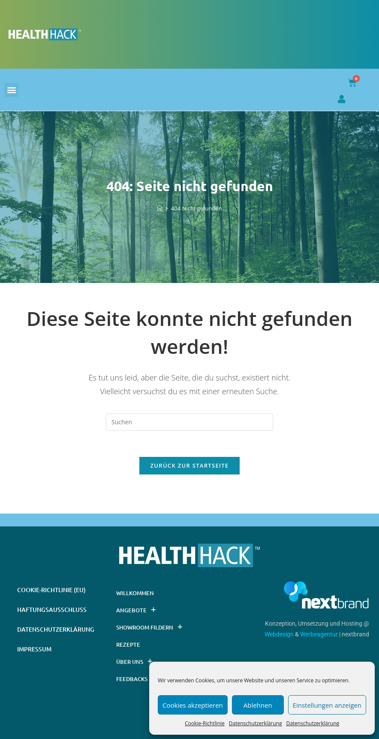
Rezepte (128, 644)
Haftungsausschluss (52, 609)
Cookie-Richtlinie (205, 723)
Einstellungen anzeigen (327, 705)
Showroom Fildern (149, 627)
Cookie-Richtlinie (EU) (51, 590)
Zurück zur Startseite (189, 465)
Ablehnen (258, 705)
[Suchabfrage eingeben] (189, 422)
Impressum (34, 649)
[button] (11, 90)
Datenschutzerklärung (255, 723)
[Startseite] (159, 208)
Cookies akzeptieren (192, 705)
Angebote (136, 610)
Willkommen (135, 593)
